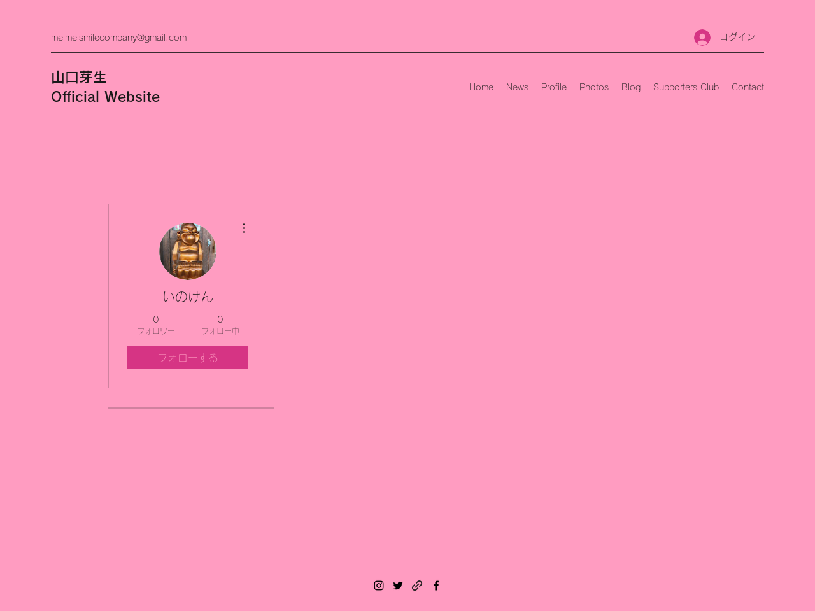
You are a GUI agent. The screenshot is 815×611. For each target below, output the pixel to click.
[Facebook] (436, 585)
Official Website (105, 97)
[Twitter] (398, 585)
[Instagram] (378, 585)
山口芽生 (79, 77)
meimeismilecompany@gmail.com (119, 37)
